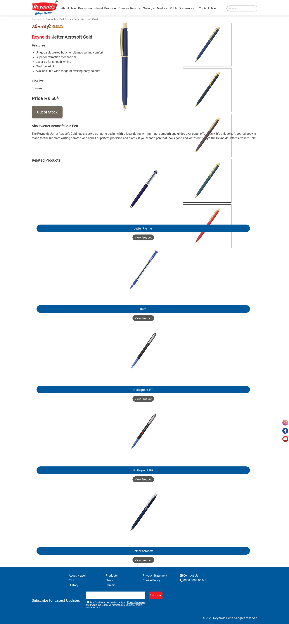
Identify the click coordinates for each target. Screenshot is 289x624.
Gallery (147, 8)
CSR (72, 580)
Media (161, 8)
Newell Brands (104, 8)
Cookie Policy (151, 580)
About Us (67, 8)
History (73, 585)
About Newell (77, 575)
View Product (143, 237)
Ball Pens (65, 19)
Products (84, 8)
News (109, 580)
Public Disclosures (182, 8)
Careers (110, 585)
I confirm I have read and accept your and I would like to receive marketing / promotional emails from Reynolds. (116, 605)
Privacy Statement (155, 575)
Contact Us (206, 8)
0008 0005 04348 (193, 580)
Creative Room (128, 8)
